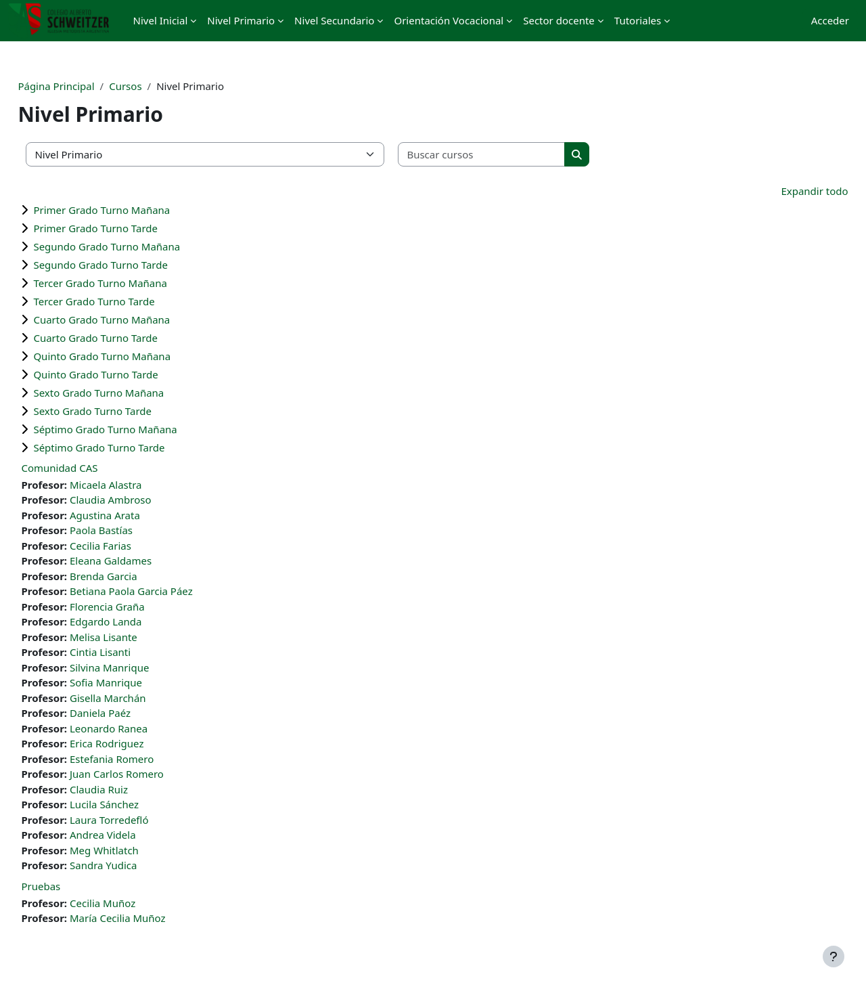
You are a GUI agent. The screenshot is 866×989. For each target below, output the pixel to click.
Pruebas (71, 886)
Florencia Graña (137, 606)
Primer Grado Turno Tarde (126, 228)
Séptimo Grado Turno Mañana (135, 429)
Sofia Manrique (136, 682)
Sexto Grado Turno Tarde (123, 411)
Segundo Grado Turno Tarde (131, 264)
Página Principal (86, 86)
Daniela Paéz (130, 713)
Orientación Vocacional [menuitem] (448, 20)
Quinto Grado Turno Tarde (126, 374)
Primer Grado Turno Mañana (132, 210)
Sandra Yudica (133, 865)
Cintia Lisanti (130, 652)
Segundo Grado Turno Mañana (137, 246)
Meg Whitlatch (134, 850)
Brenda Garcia (134, 576)
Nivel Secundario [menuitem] (334, 20)
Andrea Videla (133, 834)
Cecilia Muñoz (133, 903)
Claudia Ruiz (129, 789)
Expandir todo (784, 191)
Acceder (830, 20)
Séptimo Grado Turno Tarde (129, 447)
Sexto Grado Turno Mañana (129, 392)
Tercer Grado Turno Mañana (131, 283)
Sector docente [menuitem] (559, 20)
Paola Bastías (131, 530)
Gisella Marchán (138, 698)
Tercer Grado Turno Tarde (124, 301)
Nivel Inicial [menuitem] (160, 20)
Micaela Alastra (136, 484)
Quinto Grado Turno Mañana (132, 356)
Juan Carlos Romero (147, 774)
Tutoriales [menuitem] (637, 20)
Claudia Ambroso (141, 499)
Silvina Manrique (139, 667)
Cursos (155, 86)
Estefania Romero (142, 759)
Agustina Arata (135, 515)
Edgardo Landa (136, 621)
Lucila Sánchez (134, 804)
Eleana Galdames (141, 560)
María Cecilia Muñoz (148, 918)
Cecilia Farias (131, 545)
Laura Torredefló (139, 820)
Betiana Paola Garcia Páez (161, 591)
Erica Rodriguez (137, 743)
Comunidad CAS (89, 468)
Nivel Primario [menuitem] (241, 20)
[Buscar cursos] (512, 154)
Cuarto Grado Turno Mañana (132, 319)
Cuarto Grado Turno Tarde (126, 338)
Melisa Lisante (134, 637)
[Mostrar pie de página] (833, 956)
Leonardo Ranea (139, 728)
